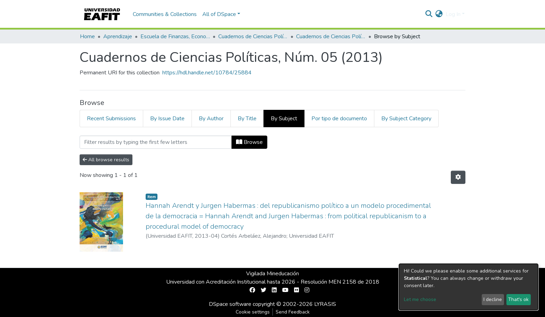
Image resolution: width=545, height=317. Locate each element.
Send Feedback (293, 312)
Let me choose (420, 299)
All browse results (106, 159)
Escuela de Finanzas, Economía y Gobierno (175, 36)
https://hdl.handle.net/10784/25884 (207, 72)
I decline (492, 299)
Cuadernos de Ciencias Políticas (253, 36)
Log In (453, 14)
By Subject (284, 118)
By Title (247, 118)
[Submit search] (429, 14)
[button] (439, 14)
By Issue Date (167, 118)
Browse (249, 142)
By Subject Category (406, 118)
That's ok (518, 299)
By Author (211, 118)
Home (87, 36)
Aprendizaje (117, 36)
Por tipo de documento (339, 118)
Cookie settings (253, 312)
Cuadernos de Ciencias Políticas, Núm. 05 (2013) (331, 36)
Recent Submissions (111, 118)
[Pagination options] (458, 177)
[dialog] (468, 287)
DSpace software (230, 304)
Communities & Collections (165, 14)
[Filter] (156, 142)
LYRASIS (325, 304)
